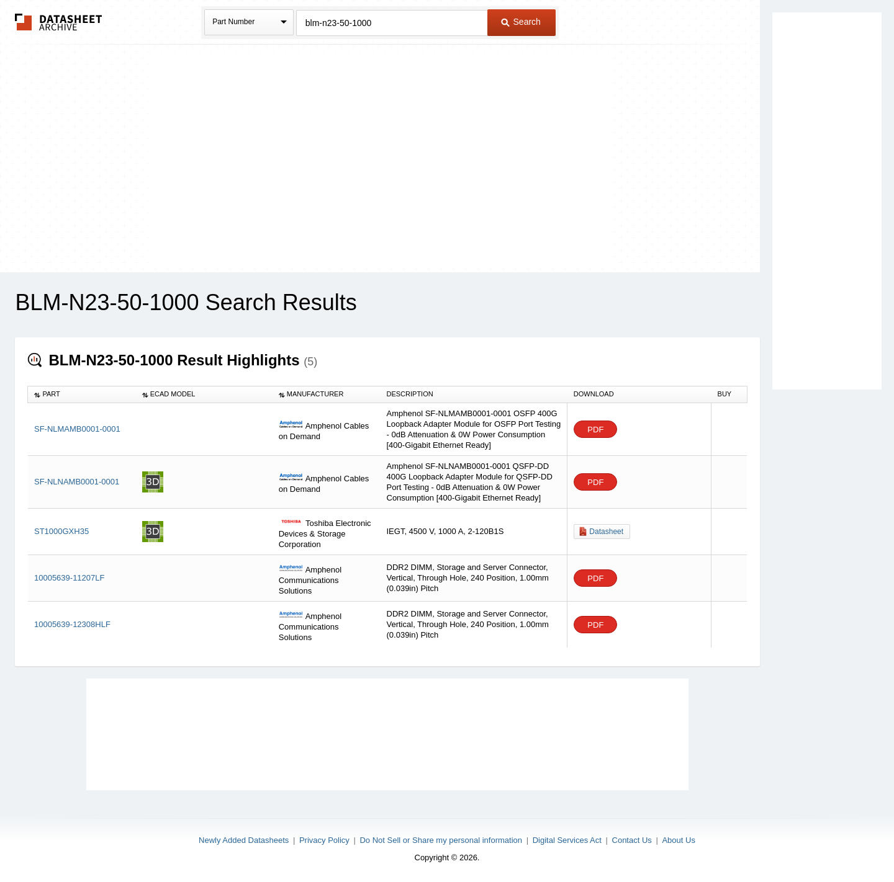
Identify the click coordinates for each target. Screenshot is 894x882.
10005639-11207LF (69, 577)
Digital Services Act (567, 840)
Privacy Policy (324, 840)
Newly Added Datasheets (244, 840)
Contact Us (632, 840)
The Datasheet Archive (58, 22)
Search (521, 22)
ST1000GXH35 (61, 531)
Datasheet (606, 531)
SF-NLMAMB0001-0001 (77, 429)
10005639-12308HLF (72, 624)
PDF (595, 429)
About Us (678, 840)
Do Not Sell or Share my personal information (440, 840)
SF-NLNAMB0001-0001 (76, 481)
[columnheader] (82, 394)
